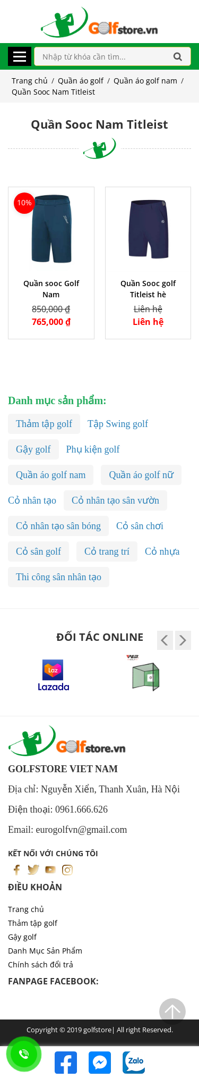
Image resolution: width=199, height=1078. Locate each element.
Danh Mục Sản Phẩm (45, 951)
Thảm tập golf (32, 923)
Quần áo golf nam (145, 81)
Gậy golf (22, 937)
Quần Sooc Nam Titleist (53, 92)
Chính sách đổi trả (40, 964)
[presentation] (165, 640)
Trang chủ (30, 81)
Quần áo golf (80, 81)
